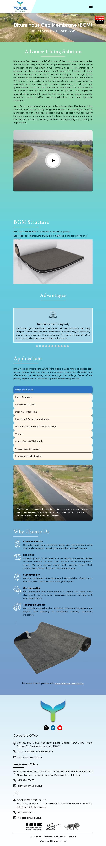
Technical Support (34, 605)
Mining (19, 433)
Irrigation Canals (24, 389)
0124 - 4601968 (26, 752)
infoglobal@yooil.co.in (30, 818)
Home (34, 31)
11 (68, 346)
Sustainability (31, 575)
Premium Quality (33, 541)
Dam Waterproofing (26, 411)
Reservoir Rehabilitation (28, 456)
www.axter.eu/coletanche (69, 683)
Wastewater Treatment (27, 448)
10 (65, 346)
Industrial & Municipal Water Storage (35, 426)
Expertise (28, 555)
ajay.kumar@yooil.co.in (30, 757)
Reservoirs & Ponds (25, 404)
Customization (32, 588)
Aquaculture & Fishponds (29, 441)
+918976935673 (26, 780)
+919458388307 (44, 752)
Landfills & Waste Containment (32, 419)
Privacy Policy (59, 841)
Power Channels (23, 396)
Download (45, 841)
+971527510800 (26, 812)
